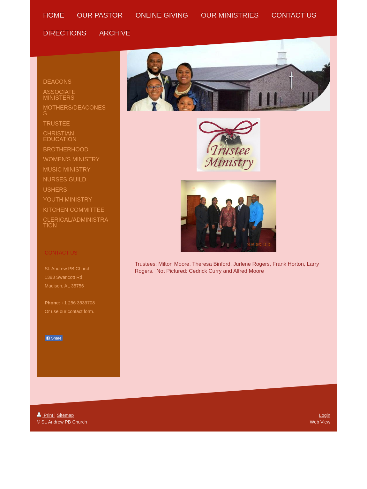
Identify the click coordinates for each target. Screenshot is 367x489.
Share (53, 338)
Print (46, 415)
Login (324, 415)
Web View (320, 421)
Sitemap (65, 415)
